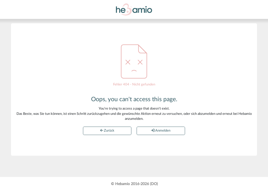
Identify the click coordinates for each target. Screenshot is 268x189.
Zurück (107, 130)
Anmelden (160, 130)
